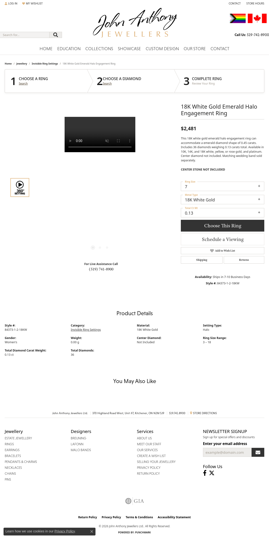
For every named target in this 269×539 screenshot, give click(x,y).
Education (69, 48)
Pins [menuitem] (8, 479)
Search (23, 83)
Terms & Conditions (139, 517)
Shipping (201, 260)
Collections (99, 48)
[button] (11, 3)
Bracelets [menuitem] (13, 456)
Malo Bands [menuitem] (81, 450)
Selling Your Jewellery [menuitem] (156, 462)
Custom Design (162, 48)
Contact (220, 48)
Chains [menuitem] (10, 473)
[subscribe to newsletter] (258, 452)
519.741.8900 (177, 413)
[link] (234, 3)
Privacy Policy (111, 517)
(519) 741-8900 (101, 269)
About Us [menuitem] (144, 438)
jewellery (21, 63)
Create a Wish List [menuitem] (151, 456)
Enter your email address (225, 443)
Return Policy (87, 517)
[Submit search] (55, 35)
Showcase (129, 48)
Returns (244, 260)
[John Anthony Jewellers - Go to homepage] (134, 25)
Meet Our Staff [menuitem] (149, 444)
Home (46, 48)
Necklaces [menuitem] (13, 468)
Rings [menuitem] (9, 444)
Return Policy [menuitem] (148, 473)
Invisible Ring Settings (45, 63)
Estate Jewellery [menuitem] (18, 438)
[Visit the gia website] (134, 501)
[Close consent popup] (91, 531)
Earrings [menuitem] (12, 450)
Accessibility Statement (174, 517)
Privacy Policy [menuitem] (149, 468)
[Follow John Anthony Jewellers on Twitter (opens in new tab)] (212, 473)
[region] (100, 187)
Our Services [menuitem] (147, 450)
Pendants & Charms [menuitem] (21, 462)
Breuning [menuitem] (78, 438)
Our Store (195, 48)
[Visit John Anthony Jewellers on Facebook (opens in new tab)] (205, 473)
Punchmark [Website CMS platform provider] (143, 532)
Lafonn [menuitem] (77, 444)
